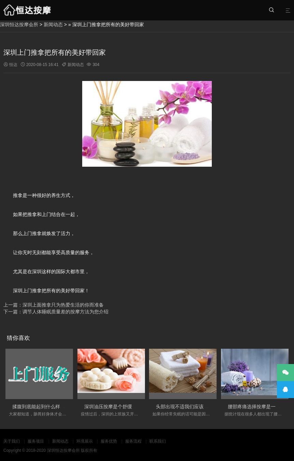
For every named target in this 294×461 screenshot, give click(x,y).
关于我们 (11, 441)
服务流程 (133, 441)
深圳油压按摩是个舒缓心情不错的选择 (124, 406)
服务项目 (36, 441)
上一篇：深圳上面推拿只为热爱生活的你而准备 (53, 305)
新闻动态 (53, 24)
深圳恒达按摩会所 (19, 24)
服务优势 (109, 441)
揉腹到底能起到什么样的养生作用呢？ (52, 406)
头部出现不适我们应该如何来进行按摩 (196, 406)
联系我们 (157, 441)
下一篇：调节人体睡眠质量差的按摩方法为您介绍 (55, 311)
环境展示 (84, 441)
